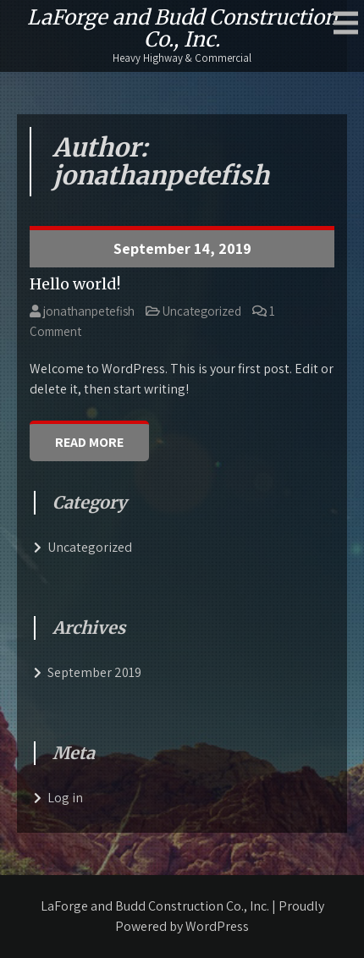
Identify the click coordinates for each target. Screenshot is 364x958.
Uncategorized (202, 311)
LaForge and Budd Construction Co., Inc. (182, 28)
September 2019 (94, 672)
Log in (65, 798)
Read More (89, 442)
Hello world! (75, 284)
